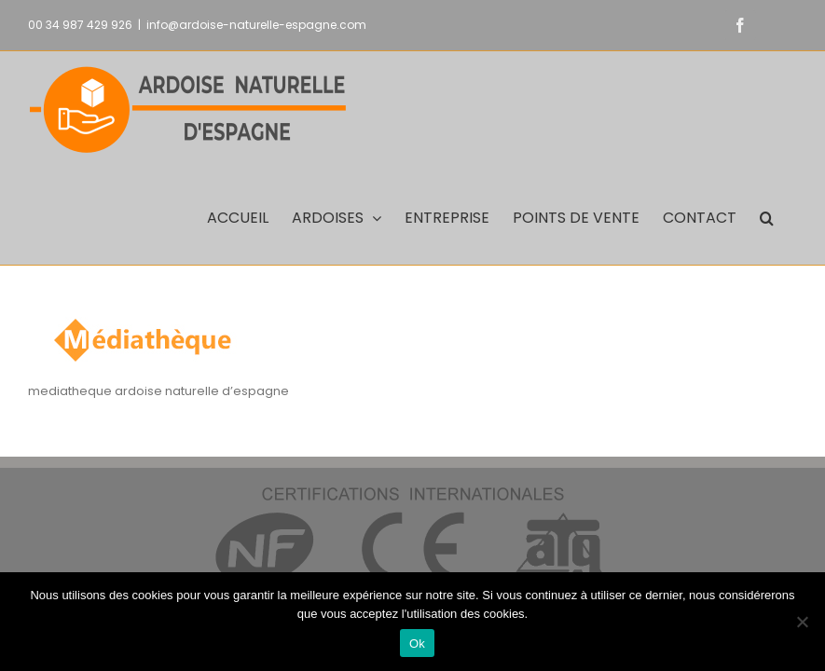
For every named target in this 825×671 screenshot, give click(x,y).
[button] (767, 216)
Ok (417, 643)
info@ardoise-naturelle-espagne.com (256, 25)
